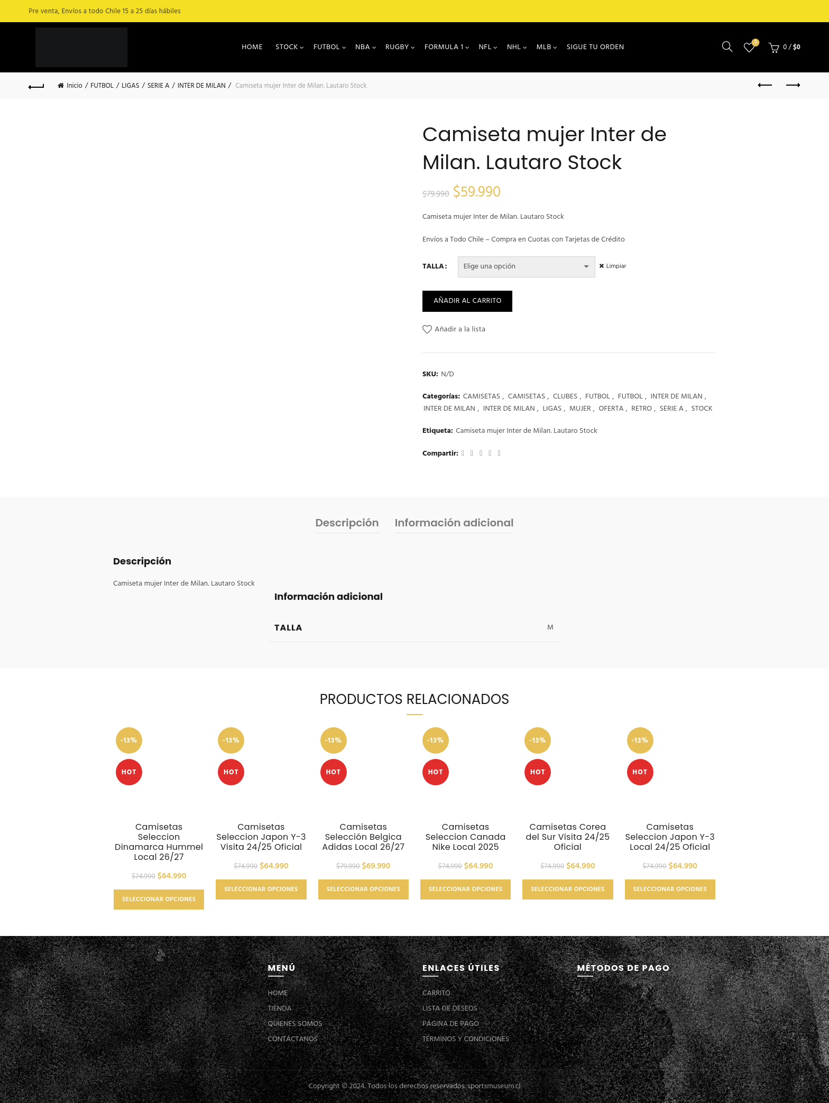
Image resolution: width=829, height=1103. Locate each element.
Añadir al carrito (467, 301)
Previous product (766, 85)
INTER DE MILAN (202, 85)
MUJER (580, 409)
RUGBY (397, 47)
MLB (544, 47)
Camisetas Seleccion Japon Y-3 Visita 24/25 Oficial (261, 837)
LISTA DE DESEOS (449, 1009)
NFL (484, 47)
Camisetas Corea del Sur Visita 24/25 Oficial (568, 837)
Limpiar (618, 266)
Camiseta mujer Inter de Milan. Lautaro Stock (526, 431)
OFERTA (610, 409)
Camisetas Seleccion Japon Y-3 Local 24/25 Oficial (670, 837)
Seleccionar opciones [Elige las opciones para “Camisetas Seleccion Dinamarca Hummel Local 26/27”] (159, 899)
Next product (792, 85)
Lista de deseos (754, 43)
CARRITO (436, 993)
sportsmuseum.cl (493, 1086)
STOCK (286, 47)
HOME (252, 47)
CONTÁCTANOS (293, 1039)
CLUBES (565, 397)
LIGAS (130, 85)
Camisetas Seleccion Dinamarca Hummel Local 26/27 (159, 842)
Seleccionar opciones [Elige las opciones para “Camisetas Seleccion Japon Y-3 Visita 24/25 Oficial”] (261, 889)
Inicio (74, 85)
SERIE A (159, 85)
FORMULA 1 (444, 47)
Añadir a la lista (460, 329)
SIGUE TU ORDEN (595, 47)
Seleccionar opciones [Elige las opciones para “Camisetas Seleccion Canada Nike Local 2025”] (465, 889)
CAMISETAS (481, 397)
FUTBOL (327, 47)
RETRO (641, 409)
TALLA (433, 267)
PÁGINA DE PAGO (450, 1024)
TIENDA (280, 1009)
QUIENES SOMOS (295, 1024)
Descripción (347, 522)
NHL (514, 47)
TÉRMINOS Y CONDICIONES (465, 1039)
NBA (362, 47)
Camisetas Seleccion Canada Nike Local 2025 (466, 837)
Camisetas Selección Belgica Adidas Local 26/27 (363, 837)
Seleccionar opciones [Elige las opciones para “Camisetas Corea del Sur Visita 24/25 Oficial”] (567, 889)
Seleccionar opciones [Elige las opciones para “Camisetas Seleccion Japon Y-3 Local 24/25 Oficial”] (670, 889)
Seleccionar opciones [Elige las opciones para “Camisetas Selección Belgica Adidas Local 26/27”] (363, 889)
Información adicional (454, 522)
